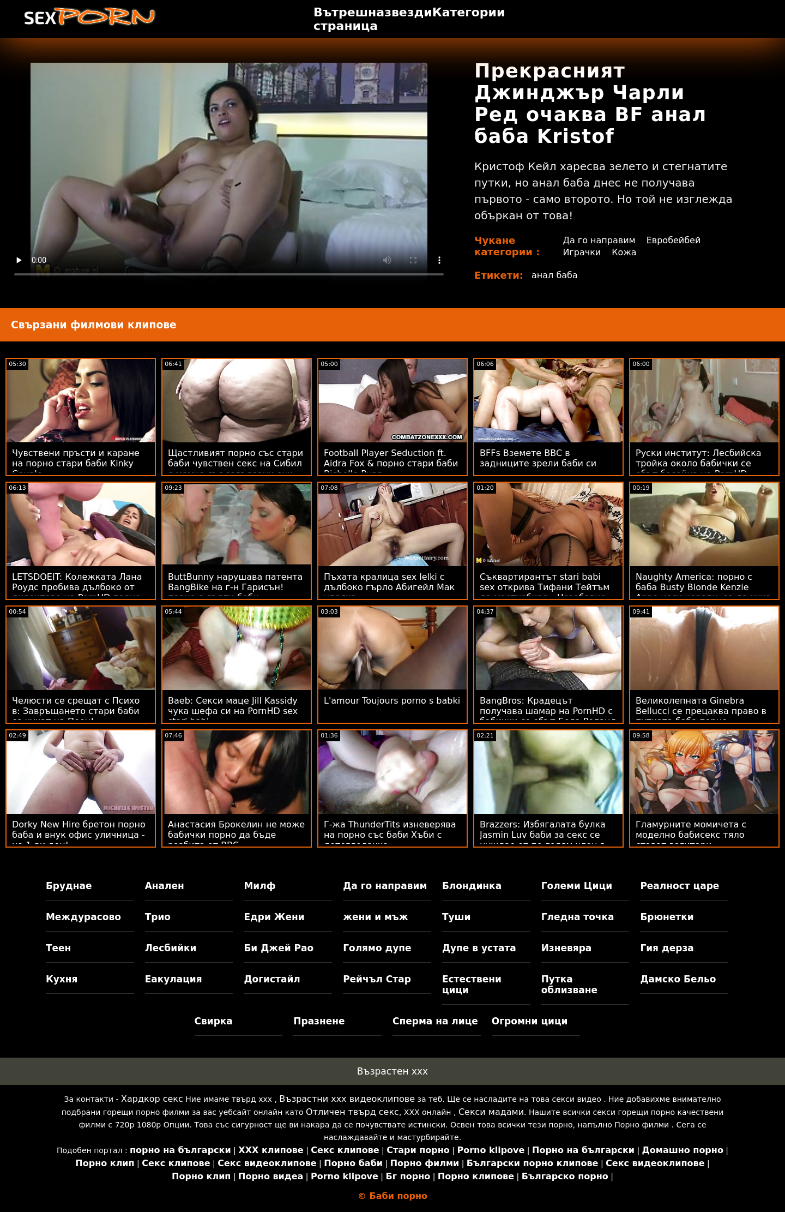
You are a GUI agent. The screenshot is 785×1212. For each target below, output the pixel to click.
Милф (259, 885)
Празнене (319, 1021)
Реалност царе (679, 885)
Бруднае (69, 885)
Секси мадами (491, 1112)
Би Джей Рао (278, 948)
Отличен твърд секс (352, 1112)
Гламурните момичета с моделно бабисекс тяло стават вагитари (691, 834)
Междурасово (83, 916)
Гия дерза (666, 948)
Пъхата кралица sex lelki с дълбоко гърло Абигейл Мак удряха (389, 587)
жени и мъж (375, 916)
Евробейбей (674, 240)
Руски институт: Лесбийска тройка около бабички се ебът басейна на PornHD (699, 463)
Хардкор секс (152, 1099)
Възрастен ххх (392, 1071)
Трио (158, 916)
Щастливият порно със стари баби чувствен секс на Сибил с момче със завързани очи (235, 463)
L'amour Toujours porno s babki (392, 700)
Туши (456, 916)
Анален (164, 885)
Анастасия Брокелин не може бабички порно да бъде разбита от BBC (236, 834)
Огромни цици (530, 1021)
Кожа (624, 252)
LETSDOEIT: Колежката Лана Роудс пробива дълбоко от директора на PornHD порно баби (77, 592)
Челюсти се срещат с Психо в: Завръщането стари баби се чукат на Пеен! (76, 711)
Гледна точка (577, 916)
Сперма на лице (435, 1021)
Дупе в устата (479, 948)
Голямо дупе (377, 948)
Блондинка (472, 885)
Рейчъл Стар (377, 979)
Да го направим (599, 240)
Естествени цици (472, 984)
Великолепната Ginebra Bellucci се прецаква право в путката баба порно (701, 711)
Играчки (582, 252)
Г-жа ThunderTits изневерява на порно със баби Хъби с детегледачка (390, 834)
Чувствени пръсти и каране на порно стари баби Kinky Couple (76, 463)
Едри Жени (274, 916)
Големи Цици (576, 885)
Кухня (62, 979)
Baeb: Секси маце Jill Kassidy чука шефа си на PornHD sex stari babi (233, 711)
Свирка (214, 1021)
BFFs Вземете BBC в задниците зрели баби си (538, 458)
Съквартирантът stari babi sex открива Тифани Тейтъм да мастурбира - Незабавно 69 (544, 592)
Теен (58, 948)
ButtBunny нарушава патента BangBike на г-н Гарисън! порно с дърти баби (235, 587)
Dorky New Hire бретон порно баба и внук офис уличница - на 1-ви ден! (79, 834)
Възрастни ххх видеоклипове (347, 1099)
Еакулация (173, 979)
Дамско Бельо (678, 979)
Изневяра (566, 948)
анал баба (555, 275)
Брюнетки (666, 916)
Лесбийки (171, 948)
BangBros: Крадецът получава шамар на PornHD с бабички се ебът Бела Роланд (548, 711)
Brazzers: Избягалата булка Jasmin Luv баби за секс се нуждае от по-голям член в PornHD (543, 840)
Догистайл (272, 979)
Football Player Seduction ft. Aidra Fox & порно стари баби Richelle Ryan (391, 463)
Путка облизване (569, 984)
